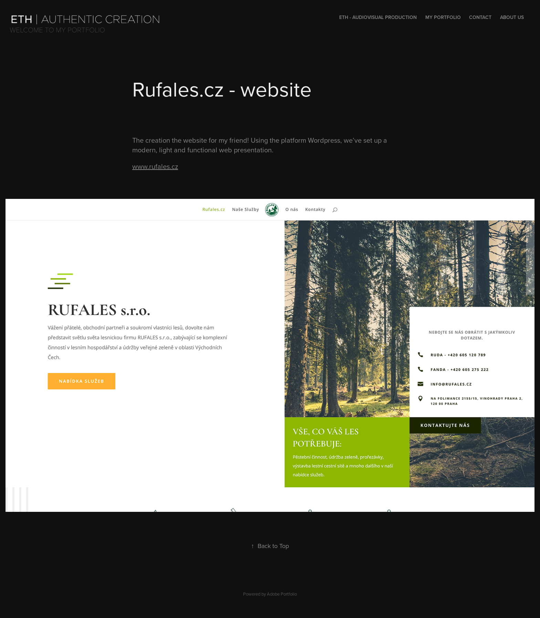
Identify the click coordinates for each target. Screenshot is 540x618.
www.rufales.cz (155, 166)
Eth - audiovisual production (378, 17)
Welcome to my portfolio (57, 29)
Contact (480, 17)
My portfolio (443, 17)
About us (512, 17)
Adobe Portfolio (282, 594)
